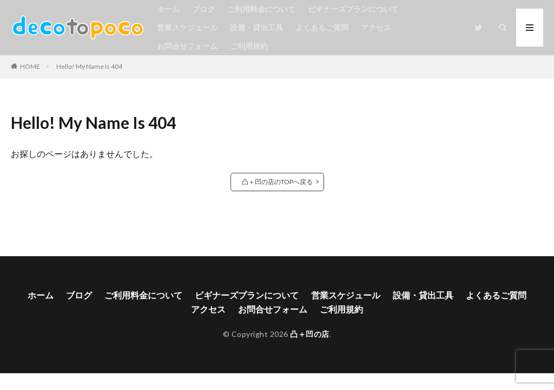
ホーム (168, 9)
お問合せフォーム (187, 45)
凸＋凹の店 (309, 334)
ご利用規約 (249, 45)
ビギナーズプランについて (353, 9)
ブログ (203, 9)
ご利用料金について (261, 9)
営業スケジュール (187, 27)
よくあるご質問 (321, 27)
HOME (30, 66)
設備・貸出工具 (256, 27)
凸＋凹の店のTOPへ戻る (277, 182)
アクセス (376, 27)
